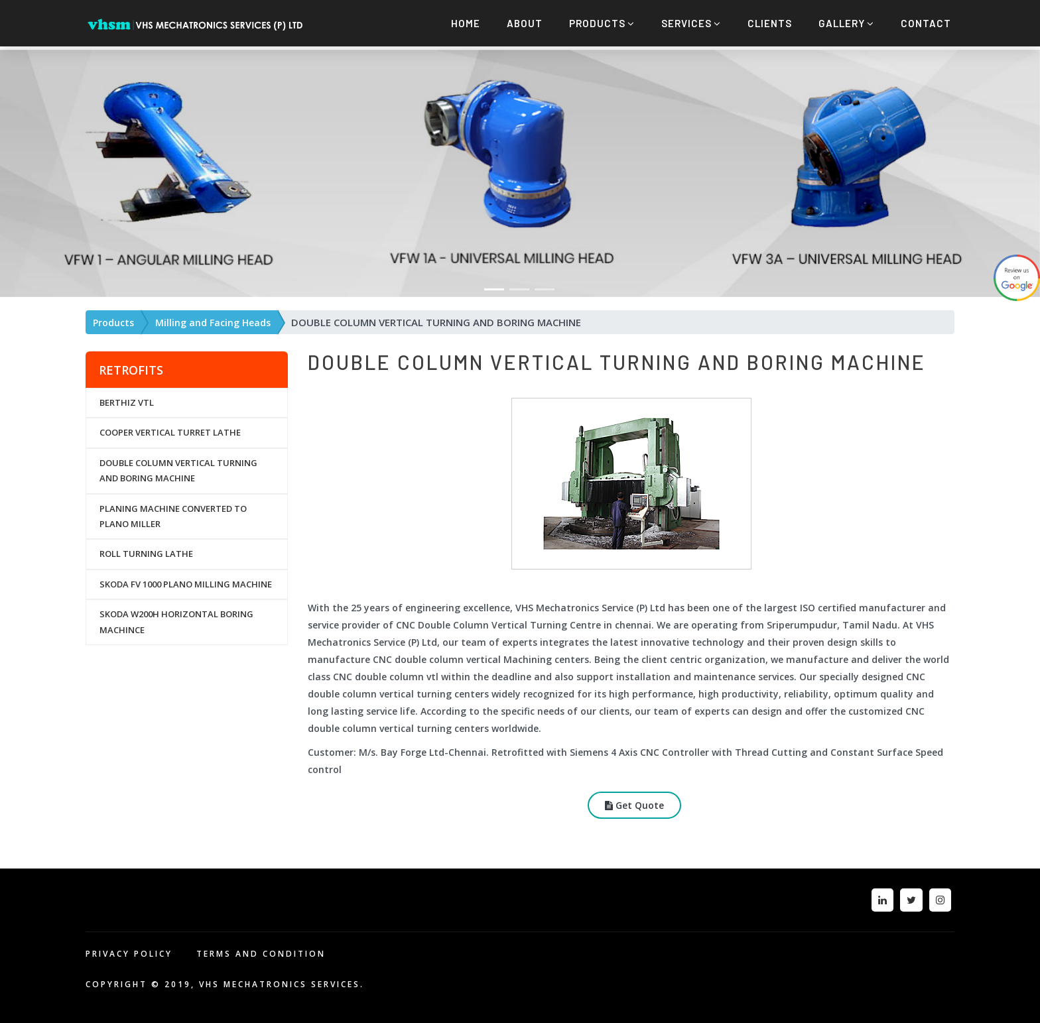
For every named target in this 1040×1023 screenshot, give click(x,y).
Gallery (846, 23)
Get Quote (634, 802)
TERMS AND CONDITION (261, 950)
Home (465, 23)
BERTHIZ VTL (126, 399)
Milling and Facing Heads (213, 319)
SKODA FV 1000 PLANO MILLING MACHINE (185, 581)
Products (602, 23)
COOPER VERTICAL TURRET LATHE (170, 430)
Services (691, 23)
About (525, 23)
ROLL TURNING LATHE (146, 550)
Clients (770, 23)
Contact (926, 23)
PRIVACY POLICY (129, 950)
